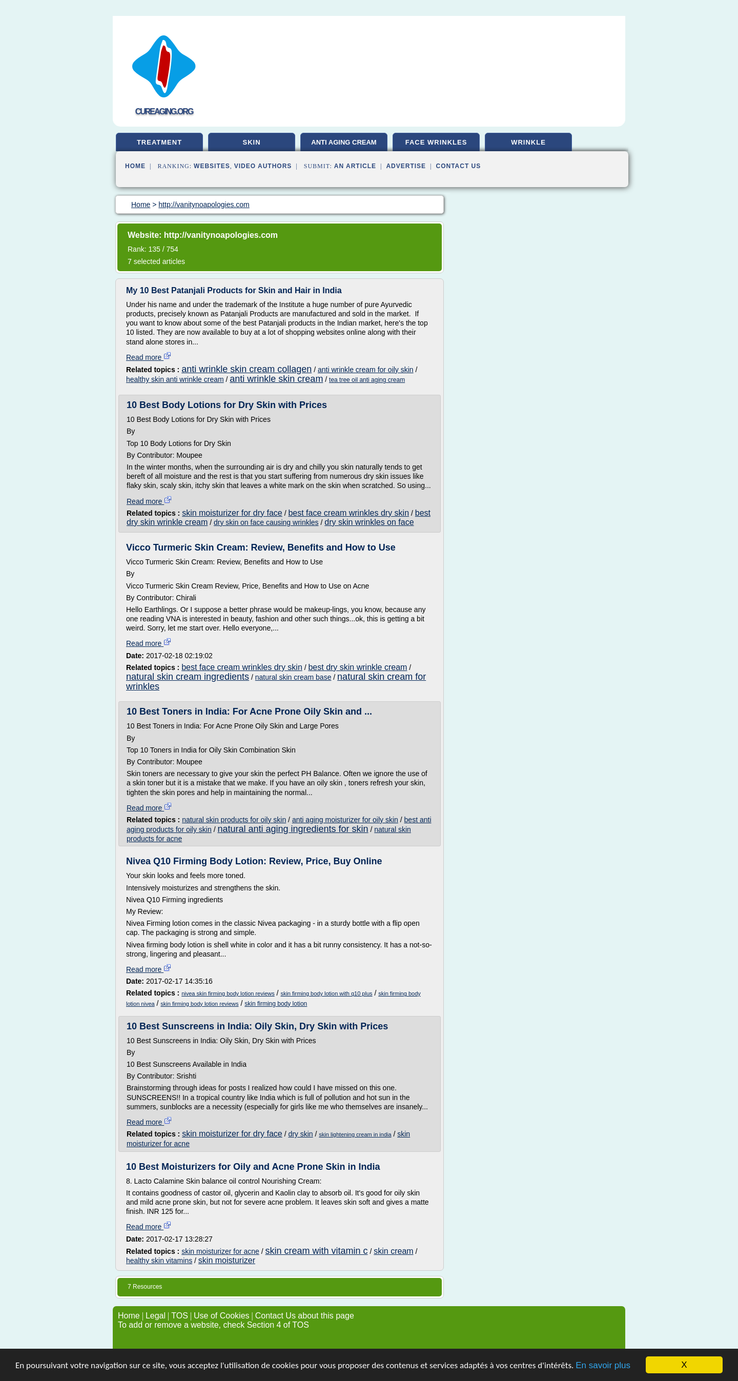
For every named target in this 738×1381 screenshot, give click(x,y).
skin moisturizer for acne (220, 1251)
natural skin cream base (293, 677)
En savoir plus (603, 1365)
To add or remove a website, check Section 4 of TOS (213, 1325)
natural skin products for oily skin (234, 820)
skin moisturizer (226, 1260)
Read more (149, 357)
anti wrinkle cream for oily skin (366, 369)
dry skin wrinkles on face (369, 522)
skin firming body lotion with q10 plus (326, 993)
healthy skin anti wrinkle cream (175, 379)
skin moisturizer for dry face (232, 513)
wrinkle (528, 142)
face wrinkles (436, 142)
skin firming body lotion (275, 1003)
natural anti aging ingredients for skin (292, 829)
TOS (179, 1315)
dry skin (300, 1134)
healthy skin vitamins (159, 1260)
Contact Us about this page (304, 1315)
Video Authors (263, 166)
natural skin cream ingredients (187, 677)
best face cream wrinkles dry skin (348, 513)
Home (135, 166)
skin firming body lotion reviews (199, 1004)
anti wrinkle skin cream (276, 379)
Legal (156, 1315)
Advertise (406, 166)
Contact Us (458, 166)
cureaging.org (164, 111)
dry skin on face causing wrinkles (266, 522)
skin (251, 142)
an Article (355, 166)
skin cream (393, 1251)
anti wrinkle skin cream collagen (246, 369)
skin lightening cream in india (355, 1134)
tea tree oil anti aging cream (367, 379)
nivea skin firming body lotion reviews (228, 993)
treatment (159, 142)
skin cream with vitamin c (316, 1251)
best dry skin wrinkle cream (357, 667)
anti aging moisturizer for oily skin (345, 820)
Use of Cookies (222, 1315)
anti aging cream (343, 142)
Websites (212, 166)
